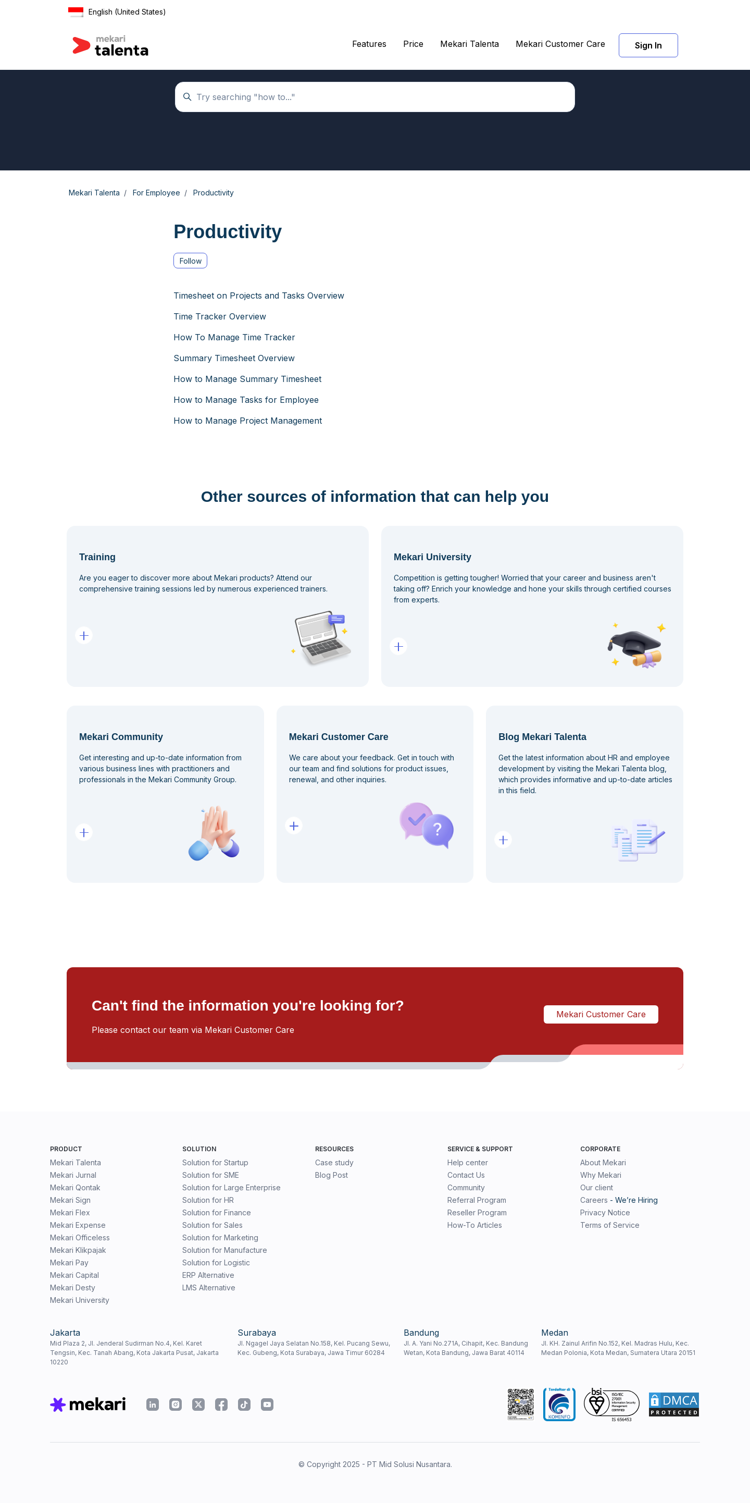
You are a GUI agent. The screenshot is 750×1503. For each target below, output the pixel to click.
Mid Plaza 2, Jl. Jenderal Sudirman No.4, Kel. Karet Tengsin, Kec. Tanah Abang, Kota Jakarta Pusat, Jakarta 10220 (134, 1352)
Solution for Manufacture (224, 1250)
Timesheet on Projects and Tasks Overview (258, 295)
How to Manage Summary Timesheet (247, 379)
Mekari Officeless (80, 1237)
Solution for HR (208, 1200)
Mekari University (79, 1300)
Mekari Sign (70, 1200)
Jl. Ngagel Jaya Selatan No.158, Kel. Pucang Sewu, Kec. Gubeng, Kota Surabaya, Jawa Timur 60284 (314, 1348)
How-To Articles (474, 1225)
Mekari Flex (70, 1212)
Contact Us (466, 1175)
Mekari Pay (69, 1262)
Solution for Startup (215, 1162)
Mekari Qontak (75, 1187)
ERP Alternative (208, 1275)
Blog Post (331, 1175)
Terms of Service (610, 1225)
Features (369, 44)
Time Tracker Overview (219, 316)
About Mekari (603, 1162)
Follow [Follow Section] (191, 260)
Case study (334, 1162)
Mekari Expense (78, 1225)
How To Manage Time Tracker (234, 337)
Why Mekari (600, 1175)
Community (466, 1187)
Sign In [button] (648, 45)
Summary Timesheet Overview (234, 358)
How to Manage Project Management (247, 420)
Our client (596, 1187)
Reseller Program (477, 1212)
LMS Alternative (208, 1287)
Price (413, 44)
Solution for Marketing (220, 1237)
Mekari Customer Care (560, 44)
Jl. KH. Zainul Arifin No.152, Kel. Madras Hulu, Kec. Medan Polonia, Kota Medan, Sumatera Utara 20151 (618, 1348)
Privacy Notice (605, 1212)
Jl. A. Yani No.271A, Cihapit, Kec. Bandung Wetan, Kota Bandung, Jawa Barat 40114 (466, 1348)
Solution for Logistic (216, 1262)
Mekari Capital (74, 1275)
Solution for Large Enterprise (231, 1187)
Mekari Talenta (469, 44)
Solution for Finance (216, 1212)
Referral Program (476, 1200)
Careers (594, 1200)
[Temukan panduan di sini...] (375, 97)
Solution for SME (210, 1175)
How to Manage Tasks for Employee (246, 400)
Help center (467, 1162)
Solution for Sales (212, 1225)
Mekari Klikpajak (78, 1250)
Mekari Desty (72, 1287)
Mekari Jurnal (73, 1175)
